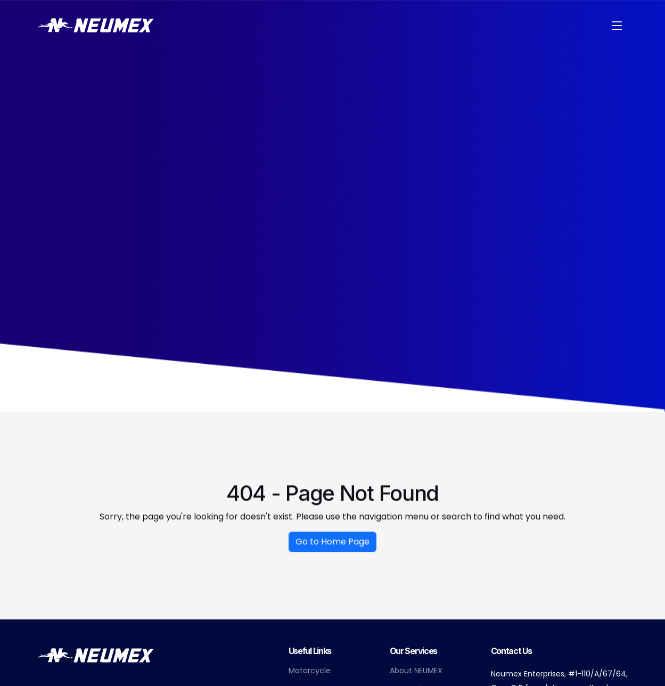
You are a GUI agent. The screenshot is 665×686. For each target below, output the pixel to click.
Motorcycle (310, 670)
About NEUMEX (416, 670)
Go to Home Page (332, 545)
